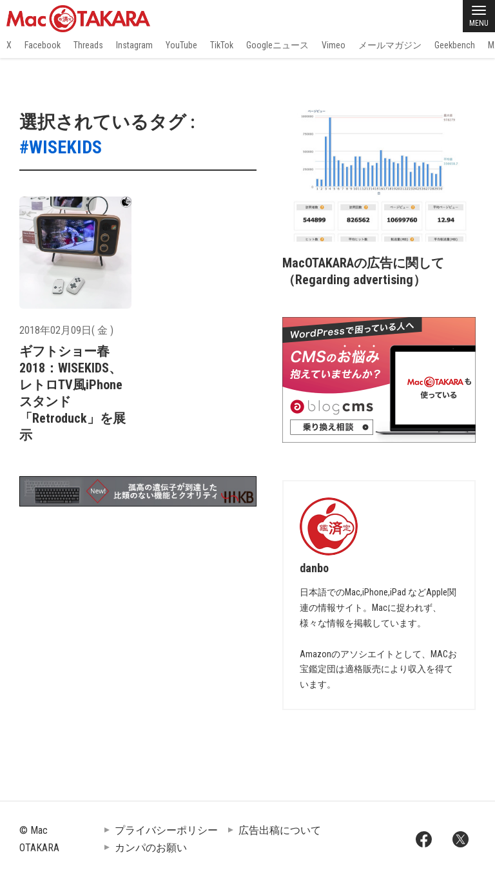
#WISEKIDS (60, 147)
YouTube (181, 45)
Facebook (42, 45)
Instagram (134, 45)
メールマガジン (390, 45)
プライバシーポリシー (166, 830)
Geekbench (454, 45)
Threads (88, 45)
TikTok (221, 45)
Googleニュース (277, 45)
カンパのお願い (151, 848)
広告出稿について (279, 830)
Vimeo (333, 45)
